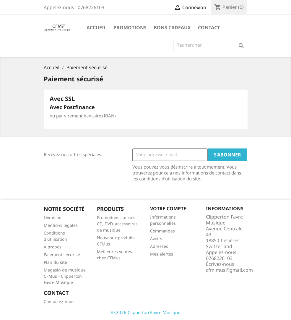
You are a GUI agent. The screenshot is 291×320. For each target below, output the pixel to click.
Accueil (96, 27)
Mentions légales (61, 225)
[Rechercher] (210, 45)
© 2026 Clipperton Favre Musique (145, 312)
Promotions (130, 27)
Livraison (52, 217)
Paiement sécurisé (62, 254)
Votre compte (168, 208)
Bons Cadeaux (172, 27)
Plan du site (55, 262)
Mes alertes (161, 254)
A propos (52, 247)
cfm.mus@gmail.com (229, 270)
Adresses (159, 246)
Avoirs (156, 238)
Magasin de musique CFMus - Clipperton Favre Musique (65, 276)
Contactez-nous (59, 301)
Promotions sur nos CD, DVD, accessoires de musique (117, 224)
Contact (209, 27)
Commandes (162, 231)
